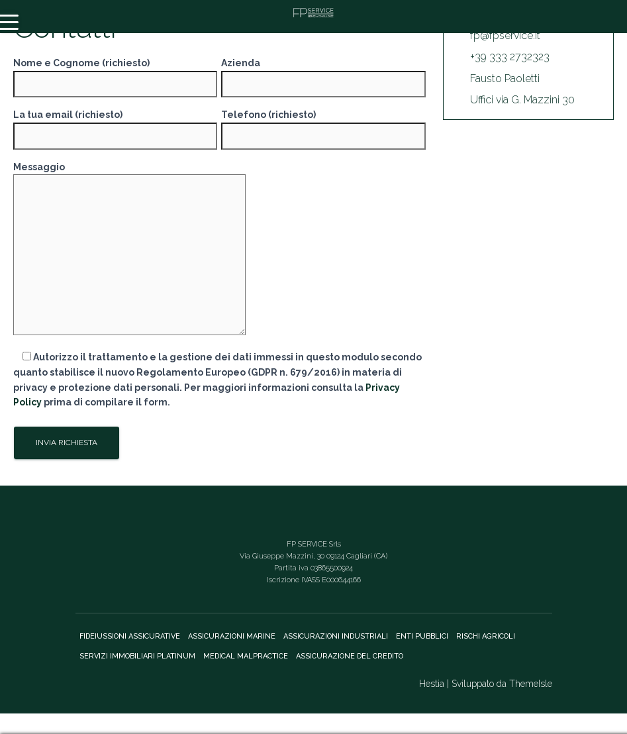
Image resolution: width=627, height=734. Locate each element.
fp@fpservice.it (505, 35)
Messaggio (129, 249)
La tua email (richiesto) (115, 125)
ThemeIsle (530, 683)
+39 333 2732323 (510, 56)
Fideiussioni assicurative (129, 636)
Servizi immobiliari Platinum (137, 656)
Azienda (323, 73)
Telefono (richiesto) (323, 125)
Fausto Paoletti (505, 78)
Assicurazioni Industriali (335, 636)
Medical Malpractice (245, 656)
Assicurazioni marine (231, 636)
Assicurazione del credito (349, 656)
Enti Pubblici (422, 636)
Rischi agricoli (485, 636)
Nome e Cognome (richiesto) (115, 73)
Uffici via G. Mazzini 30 (522, 99)
